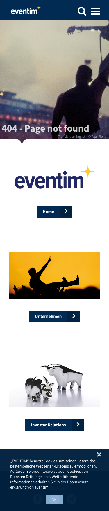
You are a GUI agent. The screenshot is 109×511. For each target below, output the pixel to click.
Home (26, 11)
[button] (82, 12)
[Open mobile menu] (95, 12)
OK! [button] (54, 499)
